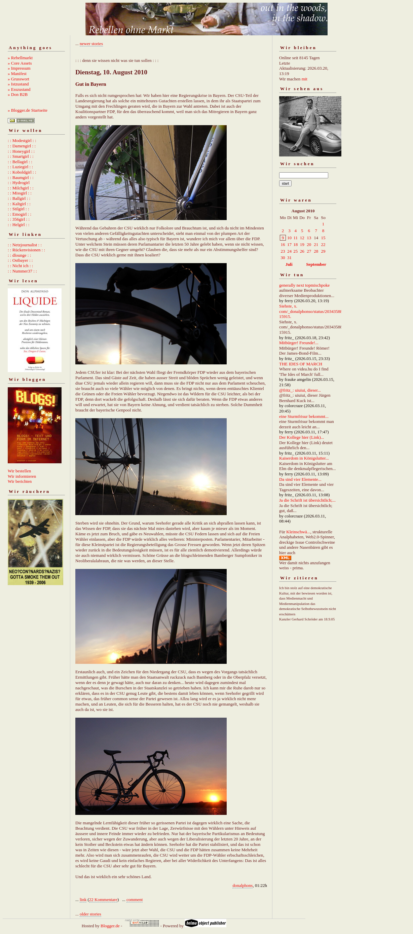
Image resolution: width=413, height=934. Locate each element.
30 (283, 257)
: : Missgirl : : (20, 192)
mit (304, 78)
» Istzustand (18, 83)
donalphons (242, 885)
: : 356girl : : (19, 219)
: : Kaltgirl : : (19, 203)
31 (289, 257)
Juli (289, 264)
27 (309, 251)
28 (316, 251)
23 (283, 251)
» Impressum (19, 68)
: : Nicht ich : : (20, 265)
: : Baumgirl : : (21, 177)
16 (283, 244)
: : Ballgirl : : (19, 198)
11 (295, 237)
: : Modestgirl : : (22, 140)
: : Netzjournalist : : (25, 244)
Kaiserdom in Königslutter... (304, 458)
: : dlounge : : (19, 255)
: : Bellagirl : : (20, 161)
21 (316, 244)
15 (323, 237)
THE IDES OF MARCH (300, 363)
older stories (90, 914)
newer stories (91, 43)
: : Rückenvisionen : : (26, 249)
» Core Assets (20, 63)
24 (289, 251)
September (316, 264)
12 (302, 237)
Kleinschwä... (298, 531)
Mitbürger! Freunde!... (298, 342)
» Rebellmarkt (20, 57)
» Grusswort (18, 78)
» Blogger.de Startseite (27, 110)
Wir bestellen (19, 470)
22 (323, 244)
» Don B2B (18, 94)
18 (295, 244)
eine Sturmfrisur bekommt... (304, 416)
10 (289, 237)
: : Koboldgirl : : (22, 172)
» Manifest (17, 73)
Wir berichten (20, 481)
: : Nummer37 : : (22, 271)
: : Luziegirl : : (20, 166)
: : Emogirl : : (19, 214)
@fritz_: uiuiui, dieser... (300, 390)
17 (289, 244)
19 (302, 244)
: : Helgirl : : (18, 224)
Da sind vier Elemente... (300, 479)
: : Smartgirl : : (21, 156)
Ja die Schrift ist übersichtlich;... (307, 500)
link (83, 899)
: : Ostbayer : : (20, 260)
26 (302, 251)
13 (309, 237)
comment (134, 899)
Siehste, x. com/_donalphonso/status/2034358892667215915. (317, 311)
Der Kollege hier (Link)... (301, 437)
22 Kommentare (103, 899)
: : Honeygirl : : (21, 151)
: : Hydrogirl (19, 182)
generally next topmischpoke (304, 285)
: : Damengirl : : (22, 145)
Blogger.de (110, 925)
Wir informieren (22, 476)
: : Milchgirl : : (21, 187)
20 (309, 244)
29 (323, 251)
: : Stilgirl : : (18, 208)
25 (295, 251)
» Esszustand (19, 89)
